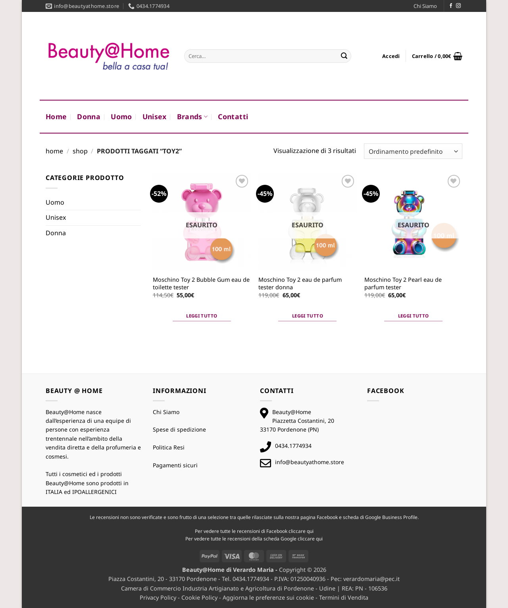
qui (310, 531)
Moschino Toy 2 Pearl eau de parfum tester (403, 283)
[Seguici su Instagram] (458, 6)
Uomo (121, 116)
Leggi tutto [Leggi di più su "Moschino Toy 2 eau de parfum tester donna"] (307, 316)
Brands (192, 116)
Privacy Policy (158, 597)
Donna (88, 116)
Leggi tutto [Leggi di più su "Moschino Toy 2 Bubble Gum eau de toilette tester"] (201, 316)
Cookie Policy (199, 597)
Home (56, 116)
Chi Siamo (425, 6)
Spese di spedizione (179, 429)
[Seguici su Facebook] (450, 6)
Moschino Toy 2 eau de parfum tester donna (300, 283)
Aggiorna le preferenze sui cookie (268, 597)
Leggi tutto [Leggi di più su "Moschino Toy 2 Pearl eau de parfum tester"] (413, 316)
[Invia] (344, 56)
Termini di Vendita (343, 597)
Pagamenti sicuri (175, 465)
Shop (80, 151)
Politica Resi (169, 447)
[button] (391, 56)
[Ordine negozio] (413, 151)
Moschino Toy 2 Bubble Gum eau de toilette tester (201, 283)
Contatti (233, 116)
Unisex (154, 116)
